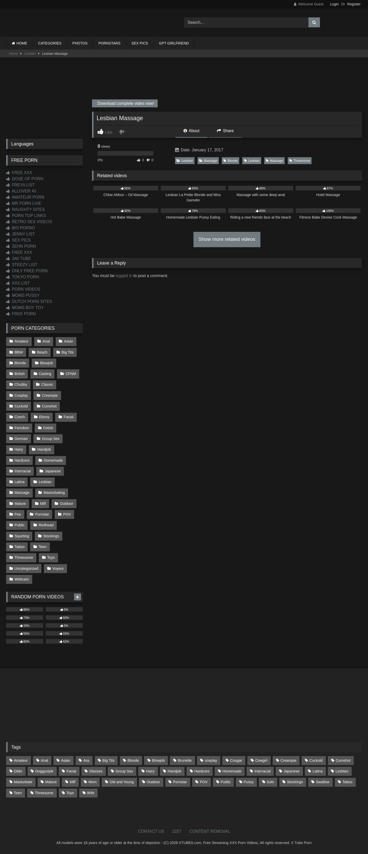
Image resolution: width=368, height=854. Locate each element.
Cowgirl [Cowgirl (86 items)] (261, 760)
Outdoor (66, 504)
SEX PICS (139, 43)
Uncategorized (26, 568)
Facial (68, 417)
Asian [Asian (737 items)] (65, 760)
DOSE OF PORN (24, 179)
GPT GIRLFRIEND (174, 43)
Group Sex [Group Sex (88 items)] (124, 771)
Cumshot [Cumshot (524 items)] (343, 760)
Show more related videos (227, 239)
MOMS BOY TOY (25, 307)
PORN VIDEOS (23, 289)
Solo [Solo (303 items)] (270, 782)
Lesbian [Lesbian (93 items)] (342, 771)
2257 (176, 831)
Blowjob (46, 363)
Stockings (51, 536)
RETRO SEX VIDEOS (29, 222)
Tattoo (20, 547)
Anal (46, 341)
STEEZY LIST (22, 265)
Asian (68, 341)
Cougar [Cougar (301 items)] (236, 760)
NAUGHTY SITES (25, 209)
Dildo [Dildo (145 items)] (18, 771)
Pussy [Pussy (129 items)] (249, 782)
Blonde (230, 161)
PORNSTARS (109, 43)
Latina (20, 482)
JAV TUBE (18, 258)
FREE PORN (21, 314)
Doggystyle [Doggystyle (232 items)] (44, 771)
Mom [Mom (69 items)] (92, 782)
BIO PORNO (20, 228)
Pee (18, 514)
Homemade (53, 460)
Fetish (48, 428)
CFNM (70, 374)
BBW (19, 352)
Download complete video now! (125, 103)
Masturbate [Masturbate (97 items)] (23, 782)
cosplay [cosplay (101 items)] (211, 760)
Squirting (22, 536)
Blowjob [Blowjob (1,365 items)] (158, 760)
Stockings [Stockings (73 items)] (295, 782)
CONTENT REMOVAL (210, 831)
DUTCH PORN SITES (29, 301)
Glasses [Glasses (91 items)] (95, 771)
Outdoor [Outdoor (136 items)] (153, 782)
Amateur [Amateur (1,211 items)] (21, 760)
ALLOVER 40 (21, 191)
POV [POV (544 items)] (204, 782)
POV (67, 514)
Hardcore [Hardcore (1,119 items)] (201, 771)
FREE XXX (19, 172)
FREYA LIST (20, 185)
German (21, 439)
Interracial (23, 471)
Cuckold (21, 406)
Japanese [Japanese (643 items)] (292, 771)
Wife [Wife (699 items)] (90, 793)
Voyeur (58, 568)
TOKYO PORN (22, 277)
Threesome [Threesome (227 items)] (44, 793)
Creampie (50, 395)
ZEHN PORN (21, 246)
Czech (20, 417)
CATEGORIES (50, 43)
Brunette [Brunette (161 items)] (185, 760)
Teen (43, 547)
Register (354, 4)
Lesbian (30, 53)
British (20, 374)
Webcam (22, 579)
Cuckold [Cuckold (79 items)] (316, 760)
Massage (208, 161)
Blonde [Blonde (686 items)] (133, 760)
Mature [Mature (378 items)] (51, 782)
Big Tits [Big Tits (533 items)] (108, 760)
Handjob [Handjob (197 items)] (174, 771)
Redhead (46, 525)
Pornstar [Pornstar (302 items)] (180, 782)
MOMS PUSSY (23, 295)
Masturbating (54, 493)
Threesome (299, 161)
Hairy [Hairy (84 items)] (150, 771)
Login (334, 4)
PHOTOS (79, 43)
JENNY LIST (20, 234)
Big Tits (68, 352)
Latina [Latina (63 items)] (318, 771)
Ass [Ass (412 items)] (86, 760)
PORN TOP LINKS (26, 215)
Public (20, 525)
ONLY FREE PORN (27, 271)
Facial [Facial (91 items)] (71, 771)
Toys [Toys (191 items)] (70, 793)
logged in (124, 276)
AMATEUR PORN (25, 197)
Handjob (44, 449)
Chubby (21, 384)
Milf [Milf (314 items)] (72, 782)
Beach (42, 352)
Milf (43, 504)
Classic (47, 384)
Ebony (44, 417)
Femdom (22, 428)
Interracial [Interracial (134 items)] (263, 771)
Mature (20, 504)
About (191, 131)
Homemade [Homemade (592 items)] (231, 771)
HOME (22, 43)
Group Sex (51, 439)
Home (13, 53)
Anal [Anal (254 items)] (44, 760)
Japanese (53, 471)
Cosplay (21, 395)
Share (225, 131)
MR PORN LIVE (23, 203)
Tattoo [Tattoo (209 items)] (347, 782)
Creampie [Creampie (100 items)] (288, 760)
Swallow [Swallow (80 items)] (322, 782)
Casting (45, 374)
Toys (51, 557)
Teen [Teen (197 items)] (18, 793)
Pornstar (42, 514)
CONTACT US (151, 831)
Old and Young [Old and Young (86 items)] (122, 782)
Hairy (19, 449)
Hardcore (22, 460)
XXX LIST (18, 283)
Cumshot (49, 406)
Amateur (21, 341)
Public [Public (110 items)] (226, 782)
